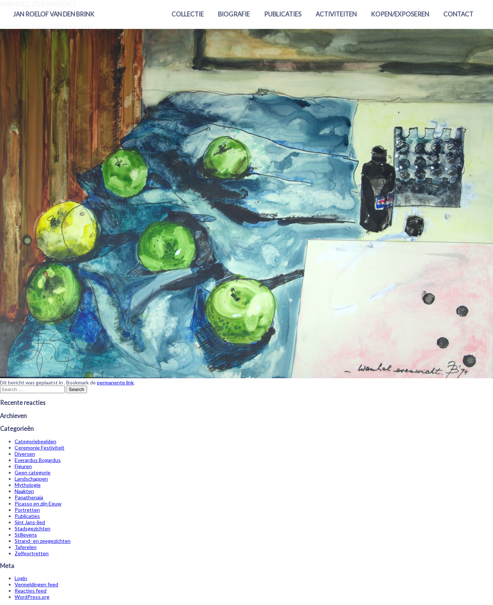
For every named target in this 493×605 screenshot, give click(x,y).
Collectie (188, 14)
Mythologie (28, 485)
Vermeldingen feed (36, 584)
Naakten (24, 491)
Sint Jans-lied (30, 522)
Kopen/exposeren (400, 14)
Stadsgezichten (32, 528)
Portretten (27, 510)
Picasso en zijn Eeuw (38, 503)
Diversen (25, 454)
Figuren (23, 466)
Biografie (234, 14)
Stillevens (26, 534)
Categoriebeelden (35, 441)
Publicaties (282, 14)
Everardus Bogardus (38, 460)
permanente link (115, 382)
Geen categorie (32, 472)
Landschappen (31, 479)
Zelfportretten (32, 553)
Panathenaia (29, 497)
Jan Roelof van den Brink (53, 14)
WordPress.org (32, 597)
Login (21, 578)
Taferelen (26, 547)
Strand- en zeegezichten (43, 541)
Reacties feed (30, 590)
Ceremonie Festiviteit (39, 447)
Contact (458, 14)
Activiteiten (336, 14)
